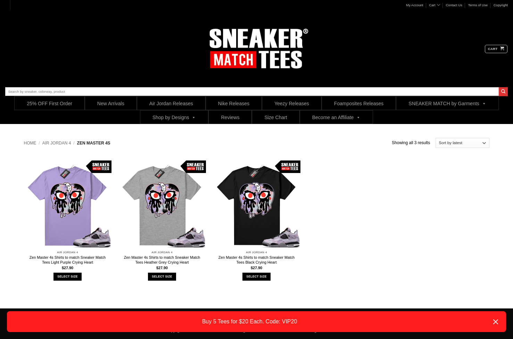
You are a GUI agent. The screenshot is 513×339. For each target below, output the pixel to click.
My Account (414, 5)
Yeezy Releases (291, 103)
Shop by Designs (174, 117)
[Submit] (503, 91)
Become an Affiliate (336, 117)
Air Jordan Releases (171, 103)
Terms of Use (478, 5)
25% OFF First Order (49, 103)
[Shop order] (462, 143)
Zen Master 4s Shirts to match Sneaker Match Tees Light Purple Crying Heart (68, 259)
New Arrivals (110, 103)
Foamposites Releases (358, 103)
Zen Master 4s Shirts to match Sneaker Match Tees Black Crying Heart (256, 259)
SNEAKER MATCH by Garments (447, 103)
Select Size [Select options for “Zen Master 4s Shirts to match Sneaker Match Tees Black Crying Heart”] (256, 276)
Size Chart (275, 117)
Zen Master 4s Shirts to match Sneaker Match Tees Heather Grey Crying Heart (162, 259)
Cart (434, 5)
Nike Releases (233, 103)
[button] (496, 49)
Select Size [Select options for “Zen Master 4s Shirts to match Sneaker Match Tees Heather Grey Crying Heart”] (162, 276)
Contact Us (454, 5)
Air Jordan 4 (56, 143)
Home (30, 143)
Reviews (230, 117)
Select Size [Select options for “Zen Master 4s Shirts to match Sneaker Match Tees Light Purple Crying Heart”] (67, 276)
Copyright (501, 5)
